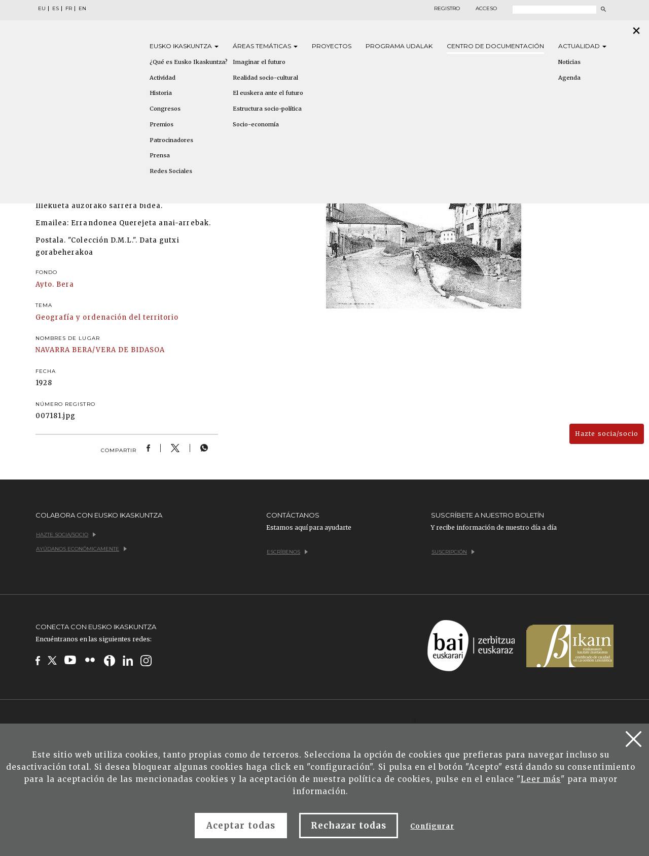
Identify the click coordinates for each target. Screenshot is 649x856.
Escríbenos (287, 552)
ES (55, 8)
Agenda (569, 77)
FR (68, 8)
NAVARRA (52, 350)
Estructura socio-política (267, 108)
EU (42, 8)
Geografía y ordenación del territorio (106, 317)
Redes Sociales (171, 171)
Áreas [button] (265, 46)
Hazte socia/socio (606, 433)
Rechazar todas (349, 825)
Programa (399, 46)
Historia (161, 92)
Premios (161, 124)
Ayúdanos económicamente (81, 548)
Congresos (165, 108)
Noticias (569, 61)
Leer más (541, 779)
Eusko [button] (184, 46)
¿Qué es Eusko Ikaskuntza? (189, 61)
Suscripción (453, 552)
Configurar (432, 826)
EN (82, 8)
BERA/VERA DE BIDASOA (118, 350)
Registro (447, 8)
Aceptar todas (240, 825)
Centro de (495, 46)
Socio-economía (256, 124)
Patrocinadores (171, 140)
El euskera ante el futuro (268, 92)
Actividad (162, 77)
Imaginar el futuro (259, 61)
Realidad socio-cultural (265, 77)
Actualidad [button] (582, 46)
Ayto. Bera (54, 284)
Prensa (160, 155)
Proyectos (331, 46)
